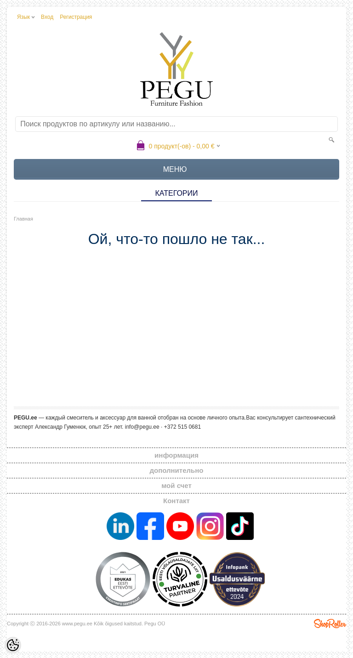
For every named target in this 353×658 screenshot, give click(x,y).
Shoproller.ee (330, 623)
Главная (23, 218)
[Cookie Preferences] (13, 645)
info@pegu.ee (142, 427)
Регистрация (76, 17)
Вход (47, 17)
